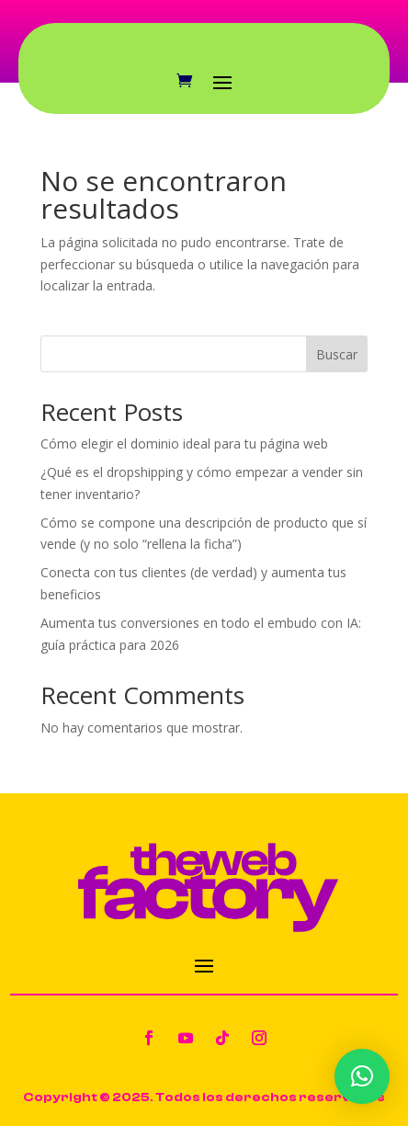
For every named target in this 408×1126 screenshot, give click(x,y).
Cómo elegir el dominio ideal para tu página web (184, 443)
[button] (362, 1076)
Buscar (336, 354)
